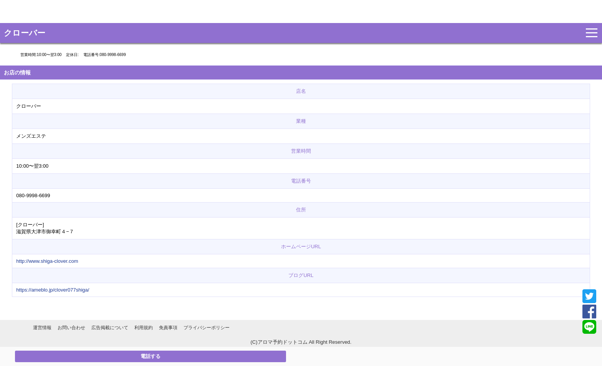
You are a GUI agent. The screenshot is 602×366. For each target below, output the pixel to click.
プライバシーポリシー (207, 327)
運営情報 (42, 327)
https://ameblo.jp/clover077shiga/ (52, 290)
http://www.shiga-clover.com (47, 261)
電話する (150, 356)
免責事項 (168, 327)
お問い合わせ (71, 327)
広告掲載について (109, 327)
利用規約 (143, 327)
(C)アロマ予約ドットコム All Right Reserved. (301, 342)
